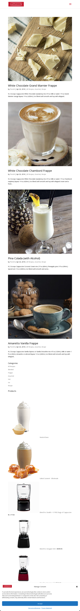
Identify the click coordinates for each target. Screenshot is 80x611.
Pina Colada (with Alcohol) (24, 258)
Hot (9, 379)
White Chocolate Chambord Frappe (30, 171)
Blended (11, 370)
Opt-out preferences (34, 608)
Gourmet (38, 89)
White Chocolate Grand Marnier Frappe (32, 85)
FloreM (12, 89)
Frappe (10, 373)
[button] (77, 587)
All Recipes (30, 89)
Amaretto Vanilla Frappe (23, 343)
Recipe (44, 89)
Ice (9, 382)
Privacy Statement (46, 608)
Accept (40, 604)
